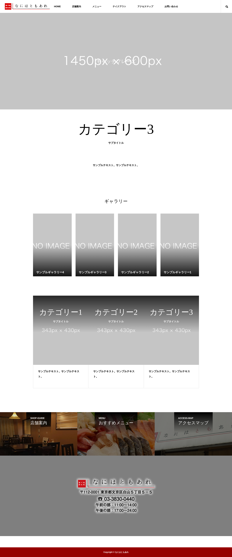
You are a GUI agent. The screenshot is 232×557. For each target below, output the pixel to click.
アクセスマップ (145, 6)
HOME (57, 6)
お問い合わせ (171, 6)
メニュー (96, 6)
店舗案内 (76, 6)
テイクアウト (119, 6)
